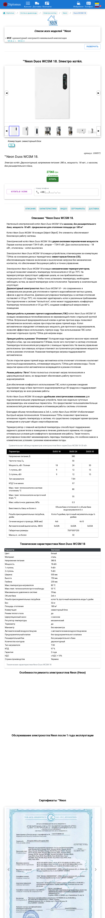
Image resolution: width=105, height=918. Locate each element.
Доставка (37, 4)
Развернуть (92, 46)
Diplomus (12, 4)
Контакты (47, 4)
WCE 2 (11, 41)
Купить (52, 179)
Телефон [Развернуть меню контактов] (89, 4)
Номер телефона (42, 188)
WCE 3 (21, 41)
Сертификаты (78, 209)
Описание (30, 209)
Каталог (28, 4)
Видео (63, 209)
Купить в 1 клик (19, 192)
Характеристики (48, 209)
